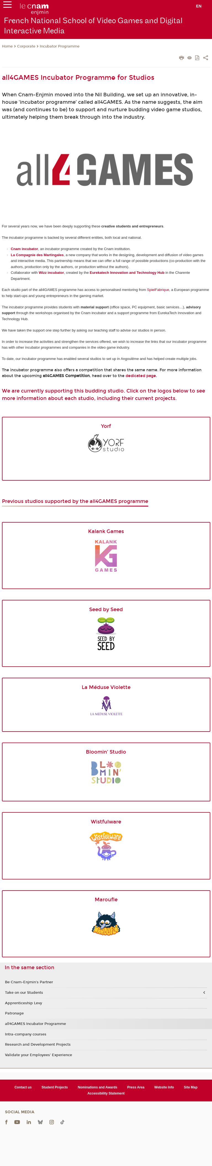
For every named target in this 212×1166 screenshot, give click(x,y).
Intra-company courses (25, 1034)
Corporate (26, 46)
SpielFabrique (158, 290)
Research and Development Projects (38, 1044)
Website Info (164, 1087)
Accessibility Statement (106, 1093)
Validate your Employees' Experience (38, 1055)
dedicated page (141, 375)
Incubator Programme (60, 46)
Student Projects (55, 1087)
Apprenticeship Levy (23, 1003)
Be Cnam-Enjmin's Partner (29, 982)
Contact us (23, 1087)
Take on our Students (24, 992)
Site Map (190, 1087)
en (199, 6)
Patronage (14, 1013)
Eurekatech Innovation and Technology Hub (127, 273)
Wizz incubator (51, 273)
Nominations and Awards (97, 1087)
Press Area (135, 1087)
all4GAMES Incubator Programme (35, 1024)
